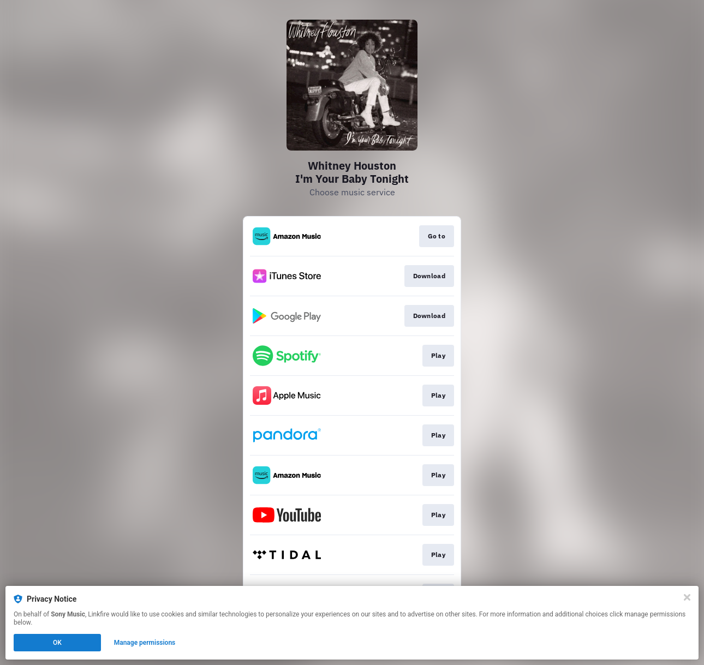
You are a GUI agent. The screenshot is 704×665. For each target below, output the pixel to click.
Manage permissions (145, 642)
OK (57, 642)
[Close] (687, 597)
